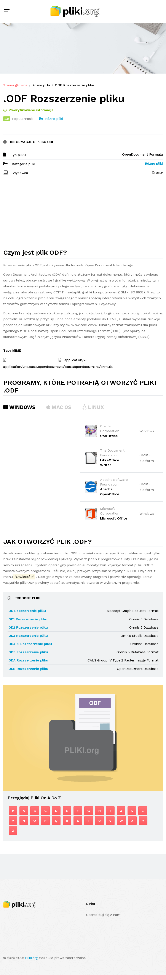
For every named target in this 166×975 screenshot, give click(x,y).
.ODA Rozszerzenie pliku (28, 660)
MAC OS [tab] (58, 407)
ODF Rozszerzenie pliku (74, 85)
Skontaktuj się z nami (103, 915)
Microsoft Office (113, 518)
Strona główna (15, 85)
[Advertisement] (83, 214)
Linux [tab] (93, 407)
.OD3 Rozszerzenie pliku (28, 636)
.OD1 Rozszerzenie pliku (27, 619)
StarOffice (109, 436)
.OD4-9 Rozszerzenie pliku (30, 644)
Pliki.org (31, 958)
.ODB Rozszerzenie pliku (28, 669)
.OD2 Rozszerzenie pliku (28, 627)
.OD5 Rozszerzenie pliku (28, 652)
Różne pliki (41, 85)
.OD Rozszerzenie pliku (27, 611)
